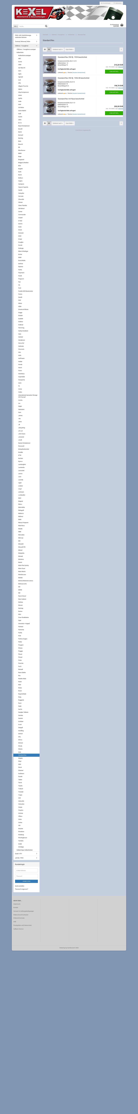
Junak (20, 440)
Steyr (19, 761)
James (20, 415)
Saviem (20, 718)
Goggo (20, 312)
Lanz (19, 476)
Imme (20, 389)
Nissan (20, 605)
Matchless (21, 525)
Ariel (19, 104)
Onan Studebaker (23, 617)
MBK (19, 532)
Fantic (20, 269)
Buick (20, 175)
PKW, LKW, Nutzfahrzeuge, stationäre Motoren (23, 36)
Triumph (20, 792)
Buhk (19, 172)
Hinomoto (21, 349)
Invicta (20, 400)
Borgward (21, 159)
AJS (19, 80)
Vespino (20, 810)
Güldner (20, 321)
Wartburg (21, 834)
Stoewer (20, 770)
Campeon (21, 184)
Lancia (20, 473)
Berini (20, 132)
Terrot (20, 782)
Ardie (19, 101)
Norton (20, 611)
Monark (20, 556)
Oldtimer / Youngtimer (21, 46)
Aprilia (20, 98)
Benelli (20, 129)
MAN (19, 519)
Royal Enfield (22, 694)
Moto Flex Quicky (23, 565)
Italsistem (21, 409)
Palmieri (20, 626)
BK (19, 147)
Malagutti (21, 510)
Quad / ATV (18, 853)
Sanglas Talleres (23, 712)
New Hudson (22, 599)
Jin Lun (20, 431)
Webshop (62, 948)
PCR (19, 636)
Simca (20, 740)
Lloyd (20, 489)
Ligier (20, 483)
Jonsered (21, 437)
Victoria (20, 813)
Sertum (20, 733)
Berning (20, 138)
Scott (20, 724)
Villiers (20, 816)
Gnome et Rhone (23, 309)
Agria (19, 74)
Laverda (20, 480)
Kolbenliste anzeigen (24, 55)
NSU (19, 614)
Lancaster (21, 470)
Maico (20, 504)
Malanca (21, 513)
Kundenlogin (105, 3)
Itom (19, 412)
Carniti (20, 190)
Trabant (20, 789)
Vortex (20, 822)
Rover (20, 691)
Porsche (20, 663)
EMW (20, 257)
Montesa (21, 559)
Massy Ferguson (23, 522)
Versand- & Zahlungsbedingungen (23, 911)
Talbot (20, 779)
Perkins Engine (22, 639)
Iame (19, 383)
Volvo (20, 819)
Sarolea (20, 715)
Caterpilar (21, 193)
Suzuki (20, 776)
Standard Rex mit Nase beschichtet (71, 99)
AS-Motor (21, 107)
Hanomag (21, 328)
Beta (19, 141)
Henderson (21, 340)
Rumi (19, 703)
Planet (20, 654)
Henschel (21, 343)
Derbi (20, 227)
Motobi (20, 577)
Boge (19, 156)
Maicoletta (21, 507)
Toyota (20, 786)
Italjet (20, 406)
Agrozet (20, 77)
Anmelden (26, 881)
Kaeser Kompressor (24, 443)
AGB (14, 921)
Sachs (20, 709)
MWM (20, 590)
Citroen (20, 202)
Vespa (20, 807)
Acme (20, 61)
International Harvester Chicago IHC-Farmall (27, 396)
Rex (19, 675)
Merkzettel (117, 3)
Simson (20, 743)
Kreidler (20, 452)
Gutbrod (20, 325)
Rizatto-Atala (22, 678)
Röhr (19, 684)
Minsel (20, 550)
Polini (20, 660)
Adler (19, 64)
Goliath (20, 315)
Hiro (19, 352)
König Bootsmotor (23, 449)
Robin (20, 681)
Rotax (20, 688)
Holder (20, 361)
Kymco (20, 461)
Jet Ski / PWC (19, 858)
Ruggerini (21, 700)
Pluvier (20, 657)
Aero (19, 71)
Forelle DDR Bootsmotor (25, 291)
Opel (19, 620)
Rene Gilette (22, 672)
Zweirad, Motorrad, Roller (22, 41)
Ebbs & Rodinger (23, 251)
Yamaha (20, 841)
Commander (22, 214)
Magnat (20, 501)
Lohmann (21, 492)
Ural (19, 798)
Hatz (19, 334)
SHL (19, 737)
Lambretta (21, 467)
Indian (20, 392)
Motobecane (22, 574)
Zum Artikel (114, 71)
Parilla (20, 633)
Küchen (20, 458)
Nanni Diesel (22, 596)
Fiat (19, 282)
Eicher (20, 254)
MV (19, 587)
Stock (20, 767)
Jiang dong (21, 428)
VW (19, 825)
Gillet (19, 306)
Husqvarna (21, 380)
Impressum (16, 904)
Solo (19, 752)
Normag (20, 608)
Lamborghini (22, 464)
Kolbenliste (20, 52)
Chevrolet (21, 199)
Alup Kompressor (23, 92)
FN (19, 285)
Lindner (20, 486)
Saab (19, 706)
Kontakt (15, 907)
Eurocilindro (21, 260)
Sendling (21, 730)
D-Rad (20, 221)
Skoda (20, 746)
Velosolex (21, 804)
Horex (20, 370)
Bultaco (20, 178)
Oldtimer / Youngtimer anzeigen (26, 49)
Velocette (21, 801)
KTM (19, 455)
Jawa (20, 421)
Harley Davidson (23, 331)
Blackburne (21, 150)
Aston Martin (22, 110)
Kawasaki (21, 446)
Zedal (20, 844)
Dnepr (20, 239)
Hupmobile (21, 377)
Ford (19, 288)
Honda (20, 364)
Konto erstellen (19, 886)
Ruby (19, 697)
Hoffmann (21, 358)
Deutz (20, 230)
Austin (20, 117)
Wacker (20, 828)
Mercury (20, 538)
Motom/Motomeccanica (25, 580)
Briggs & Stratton (23, 162)
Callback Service (18, 929)
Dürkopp (20, 248)
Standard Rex (22, 755)
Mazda (20, 529)
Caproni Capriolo (23, 187)
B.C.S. (20, 123)
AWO (19, 120)
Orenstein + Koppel (24, 623)
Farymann (21, 272)
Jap (19, 418)
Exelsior (20, 263)
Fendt (20, 276)
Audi (19, 113)
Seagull (20, 727)
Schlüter (20, 721)
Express (20, 266)
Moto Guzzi (21, 568)
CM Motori (21, 208)
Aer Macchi (21, 68)
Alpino (20, 89)
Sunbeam (21, 773)
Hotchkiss (21, 374)
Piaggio (20, 651)
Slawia (20, 749)
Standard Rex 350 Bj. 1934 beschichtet (72, 57)
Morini (20, 562)
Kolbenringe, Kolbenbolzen (25, 850)
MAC (19, 498)
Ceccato (20, 196)
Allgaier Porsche (23, 86)
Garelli (20, 297)
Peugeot (20, 645)
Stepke (20, 758)
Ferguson (21, 279)
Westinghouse (22, 837)
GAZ (19, 300)
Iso (19, 403)
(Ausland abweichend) (78, 72)
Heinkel (20, 337)
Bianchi (20, 144)
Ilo (19, 386)
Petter (20, 642)
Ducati (20, 245)
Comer (20, 211)
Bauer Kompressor (24, 126)
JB (19, 424)
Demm (20, 224)
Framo (20, 294)
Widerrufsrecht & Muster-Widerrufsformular (21, 916)
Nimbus (20, 602)
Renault (20, 669)
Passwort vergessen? (21, 889)
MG (19, 541)
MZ (19, 593)
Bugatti (20, 168)
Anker (20, 95)
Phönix (20, 648)
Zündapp (21, 847)
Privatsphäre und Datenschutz (22, 925)
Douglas (20, 242)
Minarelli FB (21, 547)
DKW (19, 236)
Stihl (19, 764)
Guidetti (20, 318)
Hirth (19, 355)
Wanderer (21, 831)
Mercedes (21, 535)
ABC (19, 58)
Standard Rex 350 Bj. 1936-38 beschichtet (73, 78)
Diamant (20, 233)
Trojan (20, 795)
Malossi (20, 516)
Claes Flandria (22, 205)
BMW (20, 153)
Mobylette (21, 553)
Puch (19, 666)
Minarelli (20, 544)
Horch (20, 367)
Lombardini (21, 495)
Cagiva (20, 181)
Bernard (20, 135)
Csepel (20, 217)
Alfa (19, 83)
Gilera (20, 303)
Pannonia (21, 629)
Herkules (21, 346)
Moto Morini (21, 571)
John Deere (21, 434)
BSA (19, 165)
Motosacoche (22, 584)
